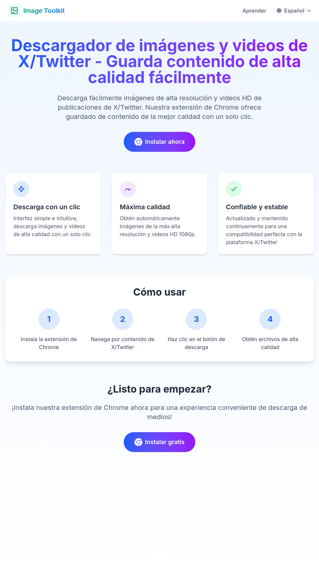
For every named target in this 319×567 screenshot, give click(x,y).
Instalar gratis (159, 442)
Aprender (254, 10)
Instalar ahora (159, 142)
